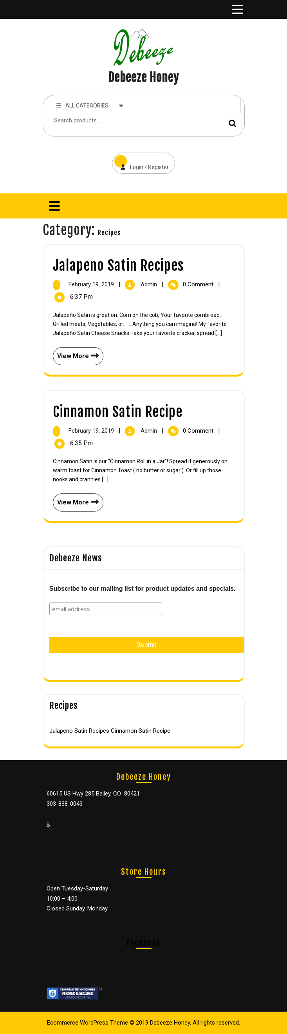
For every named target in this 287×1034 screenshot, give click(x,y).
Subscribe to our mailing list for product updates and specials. (142, 588)
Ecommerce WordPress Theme (87, 1022)
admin (150, 284)
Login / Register (140, 161)
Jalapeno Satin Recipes (118, 265)
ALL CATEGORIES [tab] (90, 105)
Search (232, 123)
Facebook (143, 943)
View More (76, 353)
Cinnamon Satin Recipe (117, 412)
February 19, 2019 (92, 284)
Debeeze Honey (143, 77)
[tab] (237, 9)
